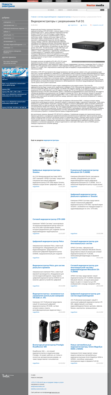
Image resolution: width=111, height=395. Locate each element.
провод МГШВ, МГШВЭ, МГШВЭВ (14, 107)
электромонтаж (10, 25)
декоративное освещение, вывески (12, 51)
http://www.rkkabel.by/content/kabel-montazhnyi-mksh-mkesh (14, 102)
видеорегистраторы (64, 17)
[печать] (84, 25)
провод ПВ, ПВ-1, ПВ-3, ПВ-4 (11, 92)
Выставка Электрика (11, 62)
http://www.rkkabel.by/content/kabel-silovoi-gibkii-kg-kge (14, 84)
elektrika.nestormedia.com (38, 389)
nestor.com (32, 1)
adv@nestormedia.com (38, 386)
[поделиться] (73, 25)
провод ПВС (6, 89)
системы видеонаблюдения (15, 44)
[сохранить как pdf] (97, 25)
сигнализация (10, 41)
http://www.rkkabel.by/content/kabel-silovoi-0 (14, 78)
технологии (9, 38)
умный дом (9, 35)
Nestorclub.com (55, 392)
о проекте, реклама (72, 10)
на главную (51, 10)
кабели (7, 32)
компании (8, 48)
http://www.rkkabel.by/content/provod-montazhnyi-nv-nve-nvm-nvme (14, 95)
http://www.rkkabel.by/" (8, 67)
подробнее (36, 186)
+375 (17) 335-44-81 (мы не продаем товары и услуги (47, 382)
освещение (9, 22)
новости (60, 10)
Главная (33, 17)
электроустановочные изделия (15, 28)
